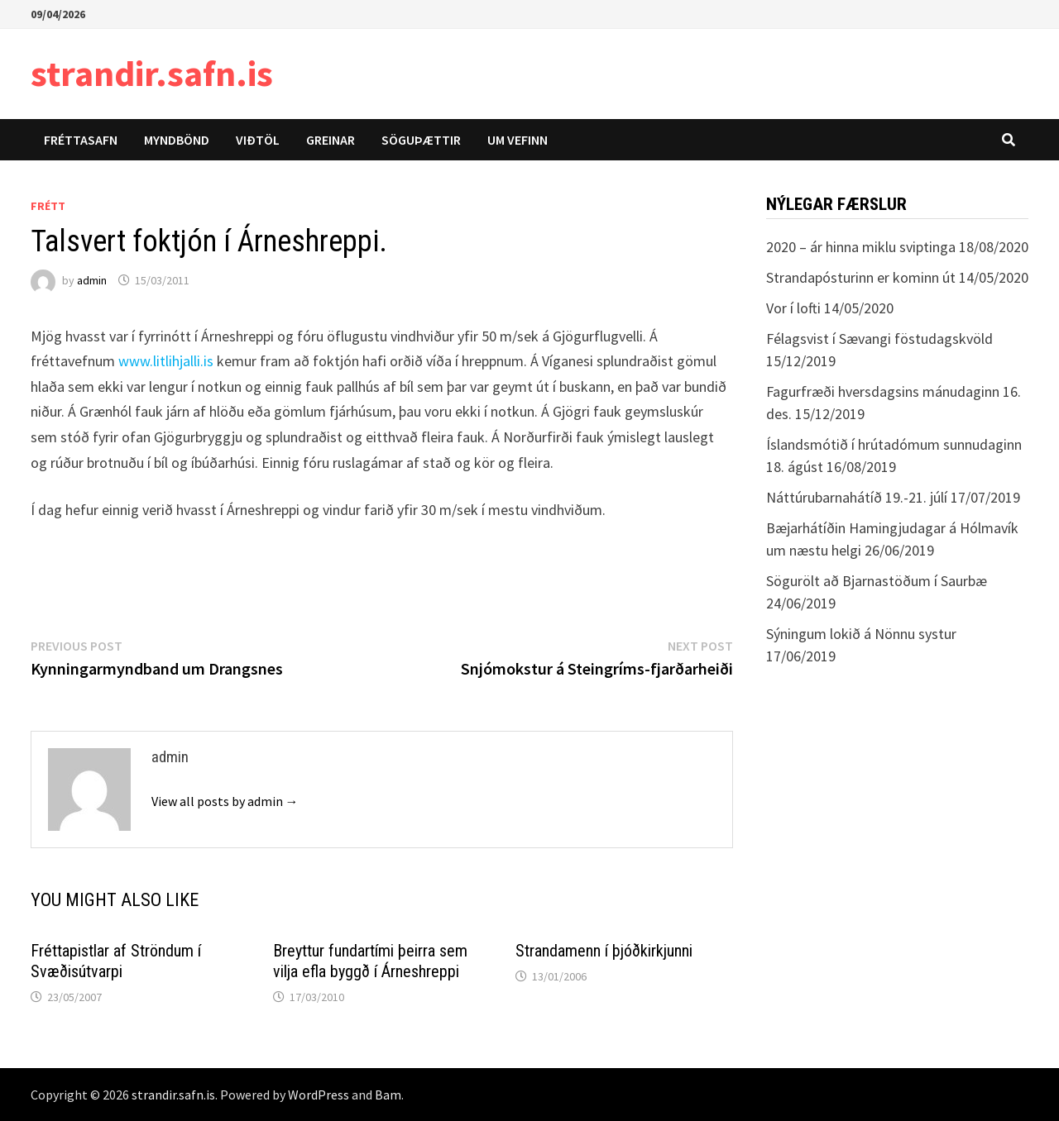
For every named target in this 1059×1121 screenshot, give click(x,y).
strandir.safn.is (152, 73)
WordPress (318, 1094)
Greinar (330, 139)
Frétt (48, 205)
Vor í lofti (793, 307)
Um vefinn (517, 139)
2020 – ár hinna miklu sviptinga (861, 246)
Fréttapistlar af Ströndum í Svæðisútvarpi (116, 961)
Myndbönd (176, 139)
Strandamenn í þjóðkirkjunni (603, 951)
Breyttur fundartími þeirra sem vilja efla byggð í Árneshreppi (370, 961)
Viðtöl (258, 139)
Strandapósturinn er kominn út (861, 277)
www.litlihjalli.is (165, 360)
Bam (388, 1094)
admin (92, 280)
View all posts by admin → (225, 801)
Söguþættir (421, 139)
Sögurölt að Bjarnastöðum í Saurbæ (876, 580)
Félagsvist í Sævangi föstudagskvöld (879, 338)
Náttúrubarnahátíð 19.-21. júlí (856, 497)
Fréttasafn (80, 139)
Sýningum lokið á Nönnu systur (861, 633)
